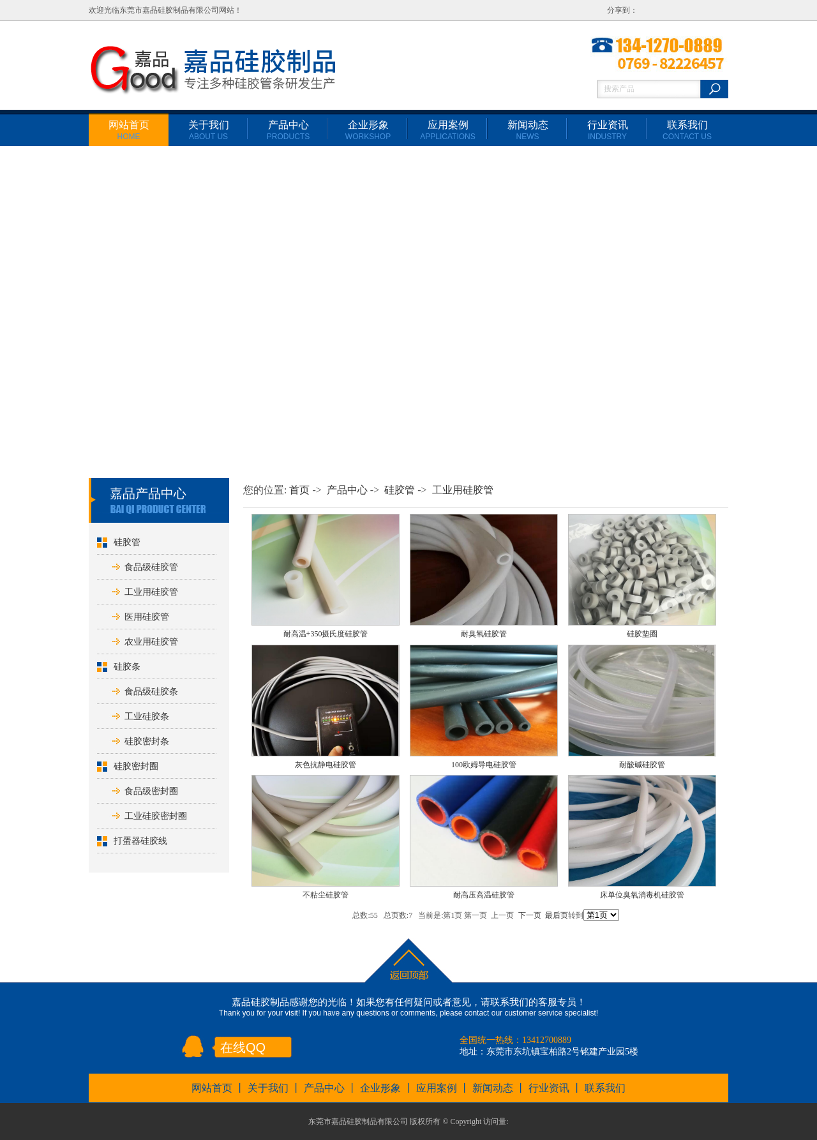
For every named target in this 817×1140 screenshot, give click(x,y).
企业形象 (368, 130)
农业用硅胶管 (151, 642)
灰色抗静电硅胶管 (325, 764)
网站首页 (129, 130)
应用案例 (447, 130)
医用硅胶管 (146, 617)
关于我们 (208, 130)
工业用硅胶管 (151, 592)
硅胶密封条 (146, 741)
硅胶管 (127, 542)
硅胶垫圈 (642, 633)
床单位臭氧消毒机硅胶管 (642, 894)
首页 (299, 489)
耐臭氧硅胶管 (484, 633)
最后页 (556, 915)
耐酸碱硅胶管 (642, 764)
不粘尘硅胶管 (326, 894)
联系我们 (687, 130)
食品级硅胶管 (151, 567)
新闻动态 (527, 130)
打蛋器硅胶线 (140, 841)
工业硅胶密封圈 (155, 816)
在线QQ (243, 1047)
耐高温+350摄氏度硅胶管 (325, 633)
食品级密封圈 (151, 791)
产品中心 (288, 130)
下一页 (529, 915)
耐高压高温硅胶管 (483, 894)
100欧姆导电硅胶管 (483, 764)
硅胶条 (127, 666)
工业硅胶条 (146, 716)
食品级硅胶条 (151, 691)
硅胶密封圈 (136, 766)
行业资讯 (607, 130)
